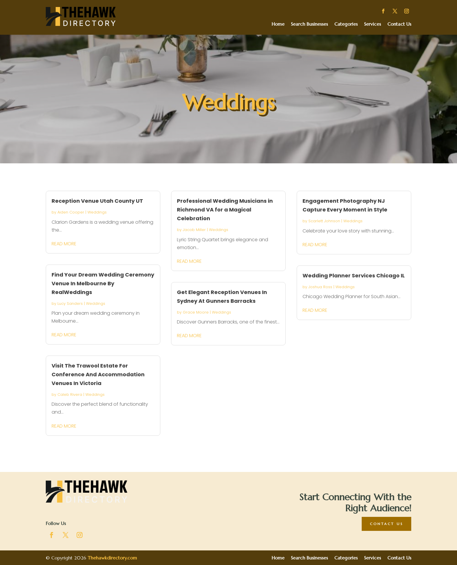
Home (278, 24)
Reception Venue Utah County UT (97, 200)
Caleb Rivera (69, 394)
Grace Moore (196, 312)
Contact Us (399, 24)
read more (64, 243)
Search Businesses (309, 24)
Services (372, 24)
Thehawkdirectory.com (112, 558)
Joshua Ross (320, 287)
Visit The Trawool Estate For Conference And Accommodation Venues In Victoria (98, 374)
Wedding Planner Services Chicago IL (354, 275)
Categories (346, 24)
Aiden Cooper (70, 212)
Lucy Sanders (70, 303)
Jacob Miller (194, 229)
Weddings (97, 212)
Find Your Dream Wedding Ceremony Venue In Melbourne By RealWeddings (103, 283)
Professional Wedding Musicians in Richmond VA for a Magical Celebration (225, 209)
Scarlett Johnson (324, 221)
